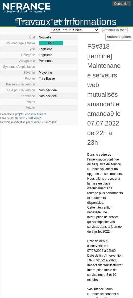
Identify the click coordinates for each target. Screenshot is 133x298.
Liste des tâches (67, 21)
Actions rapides (119, 37)
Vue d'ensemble (32, 21)
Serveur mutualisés (34, 114)
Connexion (121, 4)
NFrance (20, 118)
